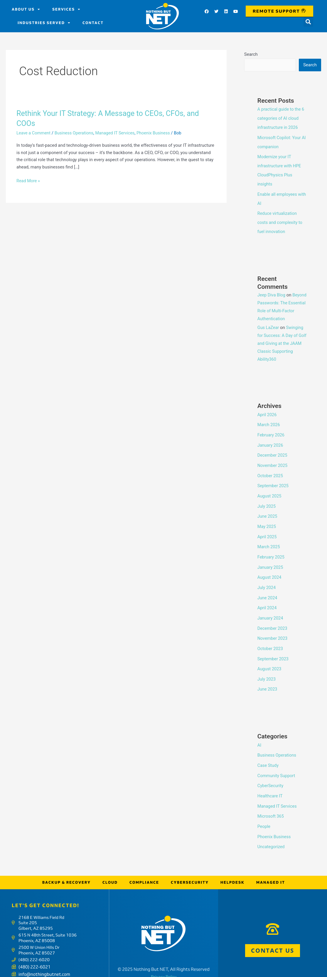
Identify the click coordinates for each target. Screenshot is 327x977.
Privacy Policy (163, 962)
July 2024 (267, 579)
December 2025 (273, 450)
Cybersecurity (190, 868)
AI (259, 734)
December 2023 (273, 619)
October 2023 (270, 639)
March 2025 (269, 540)
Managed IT (270, 868)
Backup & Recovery (66, 868)
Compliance (144, 868)
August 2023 (269, 659)
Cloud (110, 868)
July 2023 (267, 668)
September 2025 (273, 480)
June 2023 (267, 678)
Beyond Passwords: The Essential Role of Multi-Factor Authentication (280, 307)
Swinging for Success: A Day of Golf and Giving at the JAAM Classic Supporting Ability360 (282, 340)
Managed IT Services (118, 133)
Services (66, 9)
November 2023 (273, 629)
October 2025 (270, 470)
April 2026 (267, 411)
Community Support (276, 764)
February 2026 (271, 430)
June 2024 (267, 589)
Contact (93, 23)
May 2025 (267, 520)
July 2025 (267, 500)
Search (251, 54)
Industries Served (44, 23)
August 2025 (269, 490)
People (264, 813)
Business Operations (76, 133)
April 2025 (267, 530)
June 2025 (267, 510)
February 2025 (271, 549)
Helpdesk (232, 868)
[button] (308, 22)
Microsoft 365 (271, 803)
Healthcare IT (270, 783)
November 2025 (273, 460)
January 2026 (270, 440)
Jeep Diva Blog (271, 291)
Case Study (268, 754)
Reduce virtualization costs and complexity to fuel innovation (280, 219)
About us (26, 9)
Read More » (28, 181)
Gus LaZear (268, 324)
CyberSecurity (270, 773)
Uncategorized (271, 833)
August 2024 (269, 569)
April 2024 (267, 599)
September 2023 (273, 649)
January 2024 (270, 609)
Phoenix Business (158, 133)
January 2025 (270, 559)
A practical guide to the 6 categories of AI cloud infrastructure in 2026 (281, 118)
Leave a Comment (34, 133)
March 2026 (269, 421)
